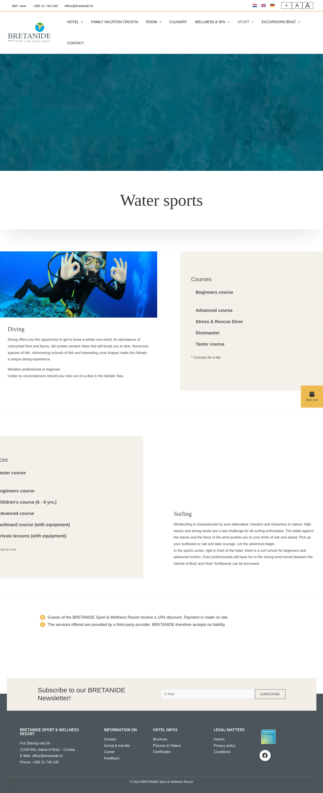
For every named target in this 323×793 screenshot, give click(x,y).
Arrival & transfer (117, 746)
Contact (110, 739)
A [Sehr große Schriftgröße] (307, 5)
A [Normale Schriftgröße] (286, 5)
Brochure (160, 739)
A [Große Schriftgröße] (297, 5)
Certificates (162, 752)
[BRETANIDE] (29, 32)
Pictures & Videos (167, 746)
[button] (80, 22)
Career (109, 752)
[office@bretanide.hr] (78, 6)
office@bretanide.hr (47, 756)
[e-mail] (208, 694)
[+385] (44, 6)
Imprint (219, 739)
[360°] (18, 6)
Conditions (222, 752)
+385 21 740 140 (45, 762)
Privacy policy (224, 746)
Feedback (111, 758)
